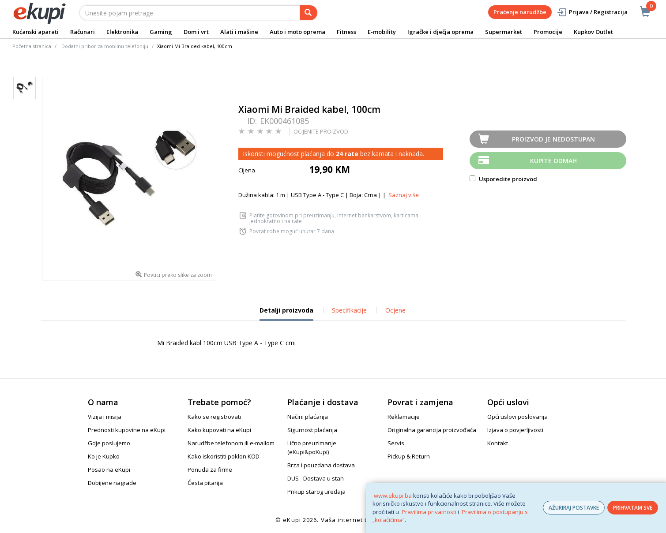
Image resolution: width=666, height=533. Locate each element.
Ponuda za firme (210, 469)
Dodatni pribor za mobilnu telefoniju (104, 46)
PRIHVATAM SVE (632, 507)
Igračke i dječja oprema (440, 32)
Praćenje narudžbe (519, 12)
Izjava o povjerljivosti (515, 430)
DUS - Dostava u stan (315, 478)
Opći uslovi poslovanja (517, 417)
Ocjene (395, 310)
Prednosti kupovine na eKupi (127, 430)
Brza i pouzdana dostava (321, 465)
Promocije (548, 32)
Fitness (346, 32)
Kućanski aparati (35, 32)
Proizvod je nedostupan (553, 139)
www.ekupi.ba (393, 495)
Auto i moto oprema (297, 32)
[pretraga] (308, 12)
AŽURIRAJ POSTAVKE (574, 507)
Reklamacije (404, 417)
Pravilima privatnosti (429, 512)
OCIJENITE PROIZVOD (320, 131)
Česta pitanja (205, 483)
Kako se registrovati (214, 417)
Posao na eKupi (109, 469)
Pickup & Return (409, 456)
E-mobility (382, 32)
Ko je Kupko (104, 456)
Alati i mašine (239, 32)
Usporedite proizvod (503, 179)
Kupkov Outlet (593, 32)
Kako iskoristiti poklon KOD (224, 456)
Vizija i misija (104, 417)
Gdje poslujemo (109, 443)
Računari (82, 32)
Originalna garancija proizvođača (432, 430)
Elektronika (122, 32)
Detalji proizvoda (286, 313)
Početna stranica (31, 46)
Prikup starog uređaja (316, 492)
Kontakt (497, 443)
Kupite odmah (553, 161)
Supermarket (503, 32)
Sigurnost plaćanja (312, 430)
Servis (396, 443)
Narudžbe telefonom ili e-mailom (231, 443)
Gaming (161, 32)
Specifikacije (349, 310)
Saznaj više (403, 195)
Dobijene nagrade (112, 483)
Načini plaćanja (307, 417)
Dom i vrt (196, 32)
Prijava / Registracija (592, 12)
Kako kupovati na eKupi (219, 430)
